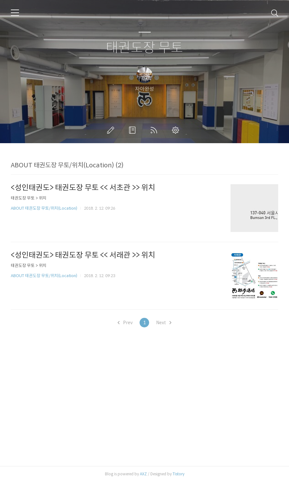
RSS (155, 130)
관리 (176, 130)
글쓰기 (112, 130)
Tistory (178, 474)
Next (163, 322)
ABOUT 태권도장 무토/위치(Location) (44, 208)
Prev (125, 322)
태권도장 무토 (144, 48)
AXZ (143, 474)
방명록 (133, 130)
